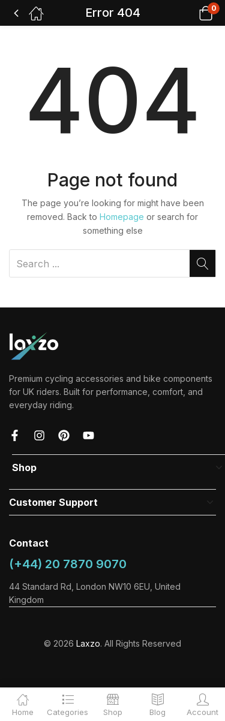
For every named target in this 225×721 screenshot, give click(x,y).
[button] (190, 12)
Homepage (122, 217)
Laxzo (88, 643)
